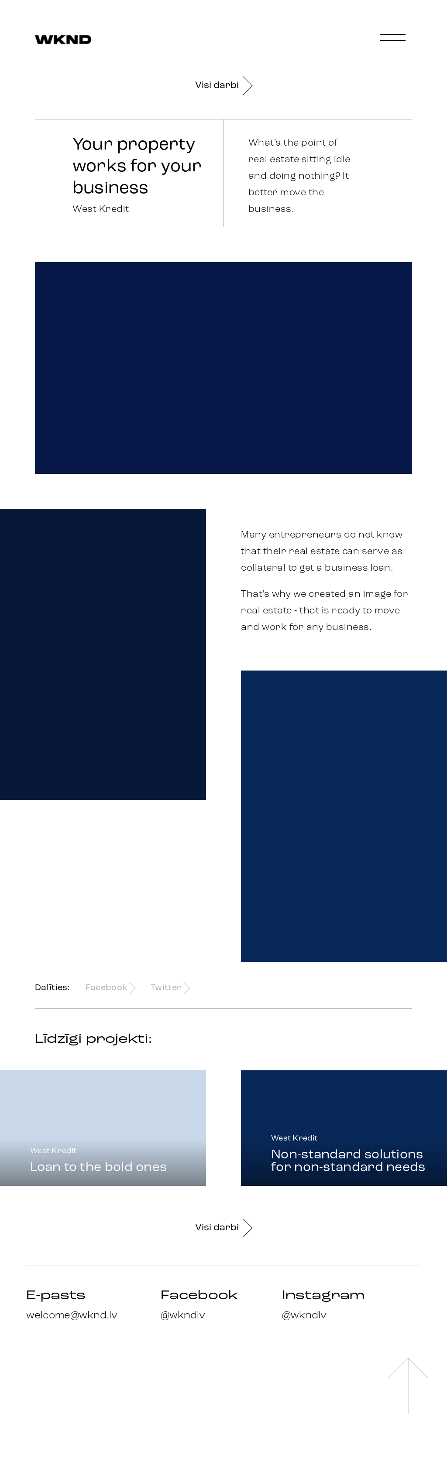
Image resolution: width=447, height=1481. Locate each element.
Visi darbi (223, 86)
